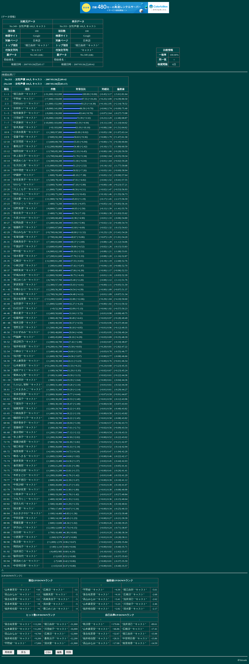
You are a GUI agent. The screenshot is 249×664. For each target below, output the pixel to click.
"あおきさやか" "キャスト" (27, 513)
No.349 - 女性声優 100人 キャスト (28, 26)
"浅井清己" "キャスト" (25, 551)
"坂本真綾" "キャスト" (25, 127)
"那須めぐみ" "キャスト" (26, 561)
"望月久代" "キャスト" (25, 503)
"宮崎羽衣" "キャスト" (25, 380)
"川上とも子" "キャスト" (26, 189)
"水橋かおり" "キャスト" (26, 289)
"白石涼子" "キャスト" (25, 308)
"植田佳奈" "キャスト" (25, 151)
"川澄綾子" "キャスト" (25, 117)
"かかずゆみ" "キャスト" (26, 332)
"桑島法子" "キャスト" (25, 146)
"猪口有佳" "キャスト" (25, 446)
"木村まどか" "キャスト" (26, 475)
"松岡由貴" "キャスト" (25, 222)
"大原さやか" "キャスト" (26, 218)
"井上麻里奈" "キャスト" (26, 360)
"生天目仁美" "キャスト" (26, 165)
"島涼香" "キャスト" (23, 542)
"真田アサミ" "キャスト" (26, 370)
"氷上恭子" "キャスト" (25, 437)
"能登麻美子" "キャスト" (26, 113)
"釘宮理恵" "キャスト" (25, 141)
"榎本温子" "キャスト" (25, 399)
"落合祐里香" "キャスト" (26, 299)
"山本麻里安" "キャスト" (26, 365)
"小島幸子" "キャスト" (25, 494)
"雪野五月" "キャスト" (25, 327)
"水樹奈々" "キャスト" (25, 108)
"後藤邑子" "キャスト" (25, 227)
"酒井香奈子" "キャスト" (26, 422)
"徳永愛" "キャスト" (23, 508)
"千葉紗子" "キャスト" (25, 246)
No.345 (33, 55)
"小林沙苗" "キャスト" (25, 265)
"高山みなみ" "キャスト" (26, 232)
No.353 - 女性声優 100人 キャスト (78, 26)
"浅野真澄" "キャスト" (25, 208)
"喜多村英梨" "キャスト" (26, 394)
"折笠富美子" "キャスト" (26, 179)
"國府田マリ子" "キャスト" (27, 418)
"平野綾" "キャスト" (23, 98)
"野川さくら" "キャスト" (26, 203)
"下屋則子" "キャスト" (25, 403)
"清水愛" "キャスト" (23, 198)
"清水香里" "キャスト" (25, 256)
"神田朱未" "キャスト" (25, 270)
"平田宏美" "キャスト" (25, 518)
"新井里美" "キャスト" (25, 461)
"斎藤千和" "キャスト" (25, 137)
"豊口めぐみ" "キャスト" (26, 279)
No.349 (84, 55)
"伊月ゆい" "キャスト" (25, 527)
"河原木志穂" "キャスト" (26, 470)
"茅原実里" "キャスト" (25, 284)
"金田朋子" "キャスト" (25, 303)
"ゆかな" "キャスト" (23, 184)
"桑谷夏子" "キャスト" (25, 313)
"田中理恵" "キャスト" (25, 170)
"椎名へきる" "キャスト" (26, 456)
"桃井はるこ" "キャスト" (26, 194)
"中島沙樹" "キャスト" (25, 484)
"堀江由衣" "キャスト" (25, 94)
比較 (40, 55)
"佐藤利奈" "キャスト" (25, 318)
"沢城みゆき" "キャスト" (26, 275)
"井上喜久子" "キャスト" (26, 156)
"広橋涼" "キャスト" (23, 260)
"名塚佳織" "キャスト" (25, 237)
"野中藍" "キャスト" (23, 251)
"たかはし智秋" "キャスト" (27, 384)
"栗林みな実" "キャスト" (26, 375)
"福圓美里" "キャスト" (25, 408)
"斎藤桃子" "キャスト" (25, 427)
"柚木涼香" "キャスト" (25, 322)
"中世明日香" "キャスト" (26, 565)
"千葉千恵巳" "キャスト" (26, 480)
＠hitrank (242, 660)
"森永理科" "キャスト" (25, 432)
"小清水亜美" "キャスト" (26, 132)
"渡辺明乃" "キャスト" (25, 341)
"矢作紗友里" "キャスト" (26, 489)
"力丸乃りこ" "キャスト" (26, 499)
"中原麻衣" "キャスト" (25, 122)
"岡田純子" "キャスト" (25, 546)
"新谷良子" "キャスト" (25, 213)
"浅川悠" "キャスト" (23, 356)
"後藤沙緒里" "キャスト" (26, 441)
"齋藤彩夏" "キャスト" (25, 522)
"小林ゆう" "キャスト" (25, 351)
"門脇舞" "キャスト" (23, 337)
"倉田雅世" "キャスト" (25, 465)
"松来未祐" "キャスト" (25, 294)
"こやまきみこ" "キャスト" (27, 389)
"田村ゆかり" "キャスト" (26, 103)
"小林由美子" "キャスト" (26, 413)
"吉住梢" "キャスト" (23, 532)
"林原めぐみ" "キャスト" (26, 160)
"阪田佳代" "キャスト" (25, 556)
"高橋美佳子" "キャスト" (26, 241)
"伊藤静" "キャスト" (23, 175)
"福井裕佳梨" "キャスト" (26, 346)
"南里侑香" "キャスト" (25, 451)
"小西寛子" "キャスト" (25, 537)
